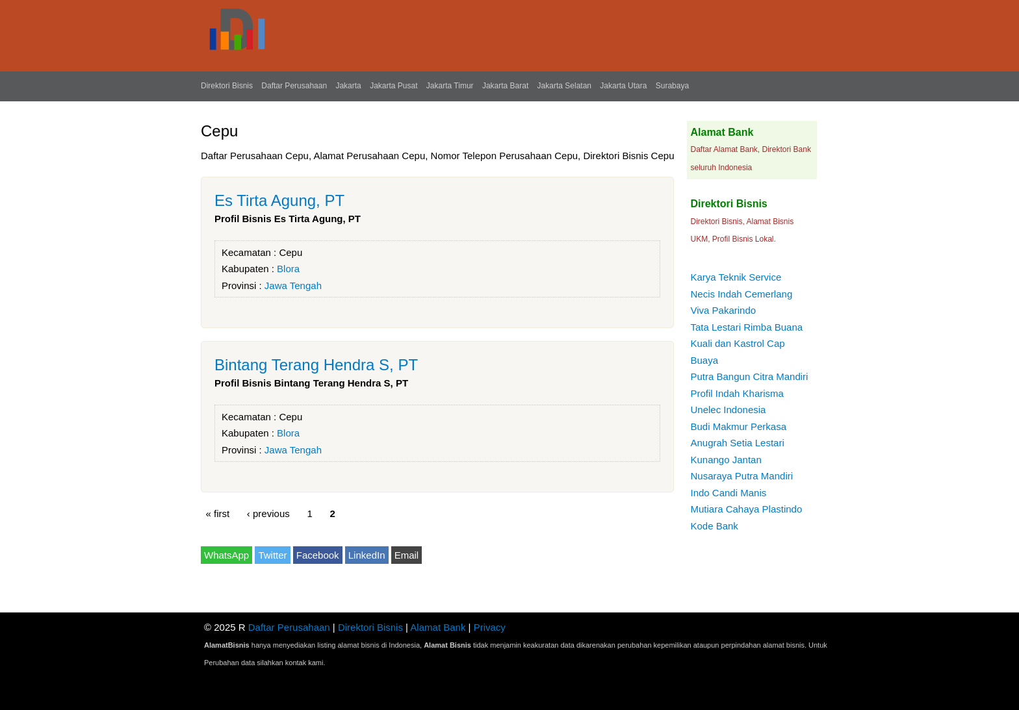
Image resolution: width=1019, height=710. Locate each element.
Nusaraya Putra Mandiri (741, 475)
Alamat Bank (437, 627)
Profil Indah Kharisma (736, 393)
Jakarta (348, 85)
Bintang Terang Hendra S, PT (316, 365)
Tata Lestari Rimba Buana (746, 327)
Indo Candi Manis (728, 492)
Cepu (290, 252)
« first (218, 513)
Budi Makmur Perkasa (738, 426)
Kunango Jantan (725, 459)
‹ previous (268, 513)
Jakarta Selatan (564, 85)
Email (406, 555)
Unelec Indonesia (728, 409)
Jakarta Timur (450, 85)
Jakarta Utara (623, 85)
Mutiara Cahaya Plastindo (746, 508)
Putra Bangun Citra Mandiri (749, 376)
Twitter (272, 555)
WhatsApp (226, 555)
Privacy (490, 627)
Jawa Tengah (293, 285)
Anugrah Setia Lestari (737, 442)
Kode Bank (714, 525)
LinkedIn (366, 555)
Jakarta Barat (505, 85)
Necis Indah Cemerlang (741, 293)
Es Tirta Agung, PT (279, 200)
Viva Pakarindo (723, 310)
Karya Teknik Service (735, 277)
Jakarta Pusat (393, 85)
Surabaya (672, 85)
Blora (288, 268)
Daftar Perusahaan (294, 85)
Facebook (317, 555)
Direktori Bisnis (227, 85)
